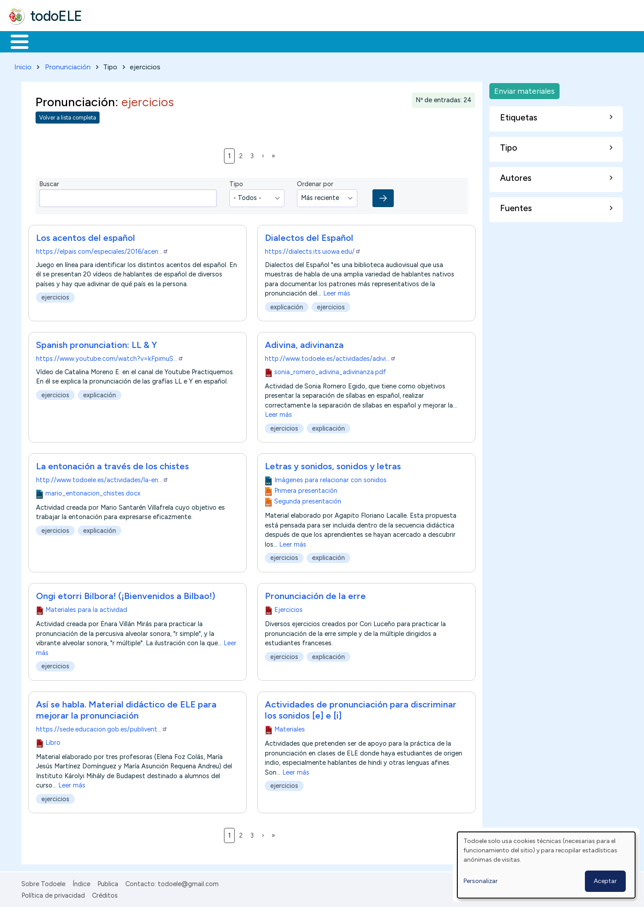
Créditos (105, 894)
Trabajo (160, 40)
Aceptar (605, 881)
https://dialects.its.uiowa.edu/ (313, 250)
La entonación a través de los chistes (112, 464)
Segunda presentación (307, 500)
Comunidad (325, 40)
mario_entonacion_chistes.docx (92, 491)
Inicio (15, 40)
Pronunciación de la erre (315, 594)
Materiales (50, 40)
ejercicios (55, 296)
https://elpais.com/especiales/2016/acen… (102, 250)
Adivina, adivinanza (304, 343)
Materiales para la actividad (86, 608)
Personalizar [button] (481, 881)
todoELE (56, 16)
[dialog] (546, 865)
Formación (107, 40)
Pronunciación (68, 65)
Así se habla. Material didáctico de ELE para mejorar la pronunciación (126, 708)
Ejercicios (288, 608)
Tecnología (265, 40)
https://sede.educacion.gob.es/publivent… (102, 728)
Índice (81, 882)
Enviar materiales (524, 89)
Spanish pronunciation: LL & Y (96, 343)
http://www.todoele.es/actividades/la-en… (102, 479)
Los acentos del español (85, 236)
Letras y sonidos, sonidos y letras (333, 464)
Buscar (365, 40)
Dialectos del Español (309, 236)
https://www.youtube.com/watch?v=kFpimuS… (110, 357)
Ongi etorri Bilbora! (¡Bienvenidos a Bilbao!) (125, 594)
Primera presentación (305, 489)
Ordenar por (315, 183)
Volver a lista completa (67, 116)
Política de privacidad (53, 894)
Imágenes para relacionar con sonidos (330, 479)
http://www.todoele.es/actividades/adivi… (330, 357)
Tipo (236, 183)
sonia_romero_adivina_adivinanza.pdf (330, 370)
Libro (52, 741)
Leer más (336, 292)
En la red (210, 40)
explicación (286, 305)
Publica (107, 882)
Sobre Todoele (43, 882)
